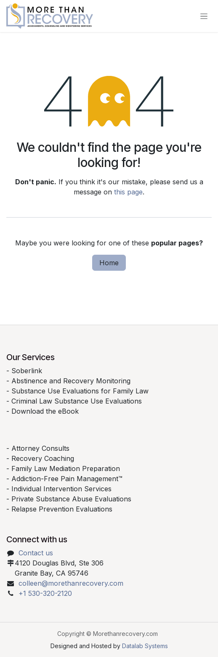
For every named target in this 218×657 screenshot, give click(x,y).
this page (128, 192)
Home (109, 262)
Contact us (36, 553)
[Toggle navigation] (204, 16)
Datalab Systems (145, 645)
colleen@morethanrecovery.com (71, 583)
